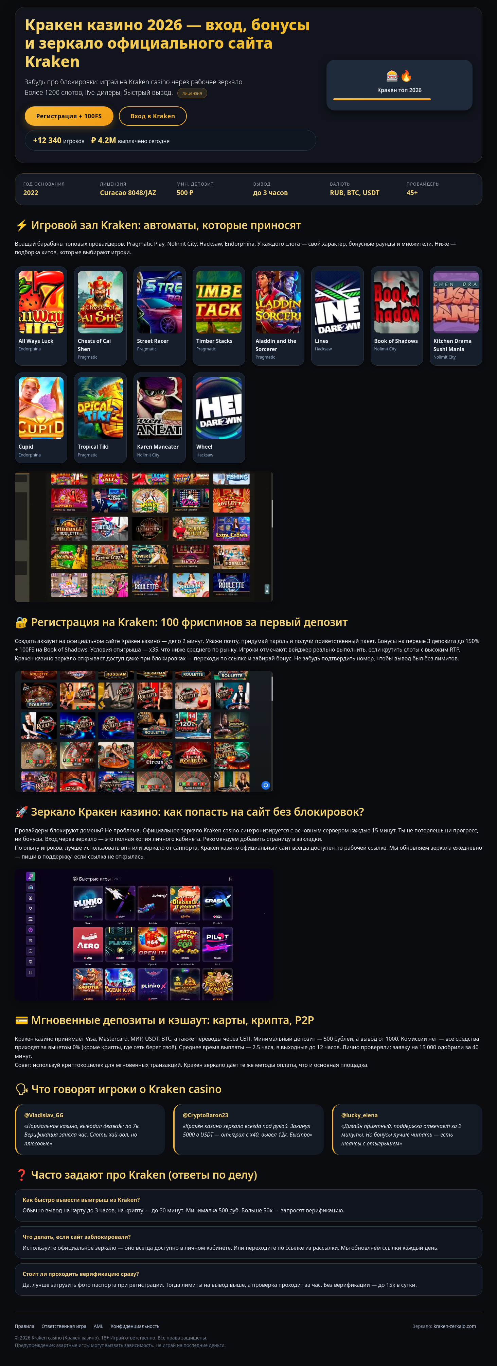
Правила (24, 1326)
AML (98, 1326)
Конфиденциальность (135, 1326)
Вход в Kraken (152, 116)
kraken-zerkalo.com (454, 1326)
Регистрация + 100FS (69, 116)
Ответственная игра (63, 1326)
